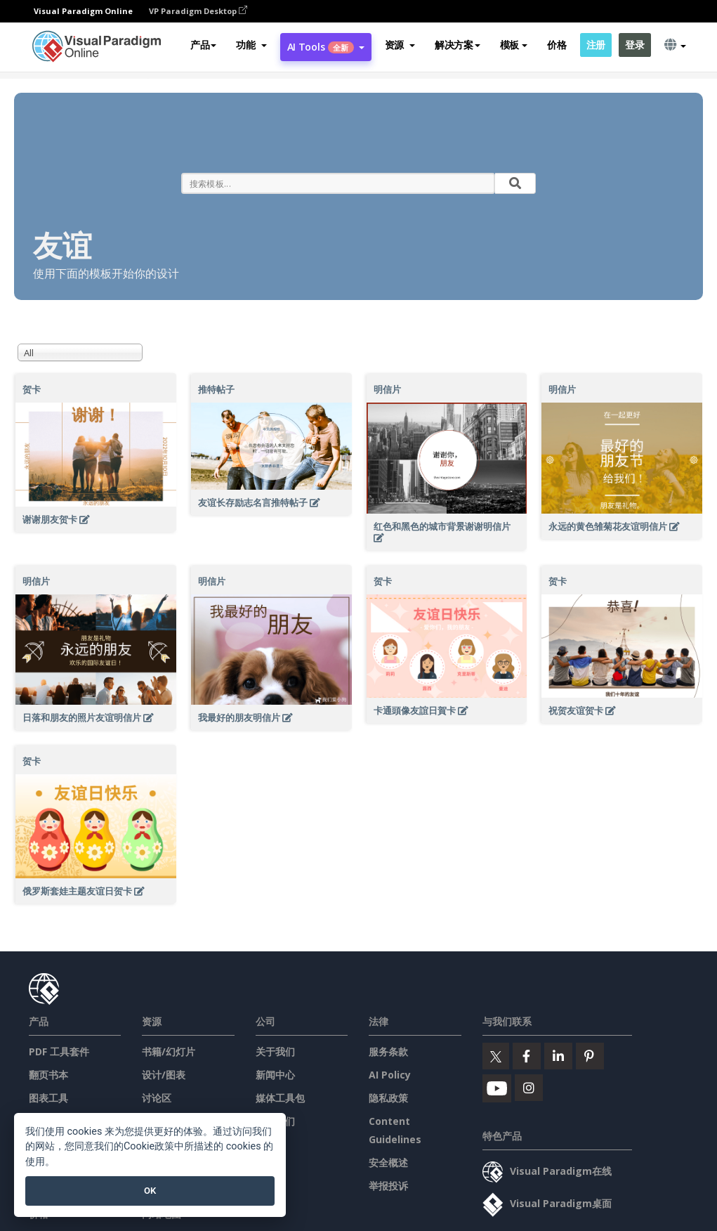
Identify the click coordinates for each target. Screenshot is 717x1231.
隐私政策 (388, 1098)
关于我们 (275, 1051)
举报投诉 (388, 1185)
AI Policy (390, 1074)
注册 (595, 44)
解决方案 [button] (457, 44)
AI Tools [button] (325, 46)
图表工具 (48, 1098)
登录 (634, 44)
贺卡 (31, 389)
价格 (556, 44)
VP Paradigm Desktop (198, 11)
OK (150, 1190)
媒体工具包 (280, 1098)
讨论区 (156, 1098)
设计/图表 (163, 1074)
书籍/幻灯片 (168, 1051)
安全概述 (388, 1162)
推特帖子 (216, 389)
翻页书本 (48, 1074)
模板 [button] (513, 44)
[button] (251, 45)
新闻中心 (275, 1074)
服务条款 (388, 1051)
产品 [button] (203, 44)
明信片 (387, 389)
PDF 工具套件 (59, 1051)
